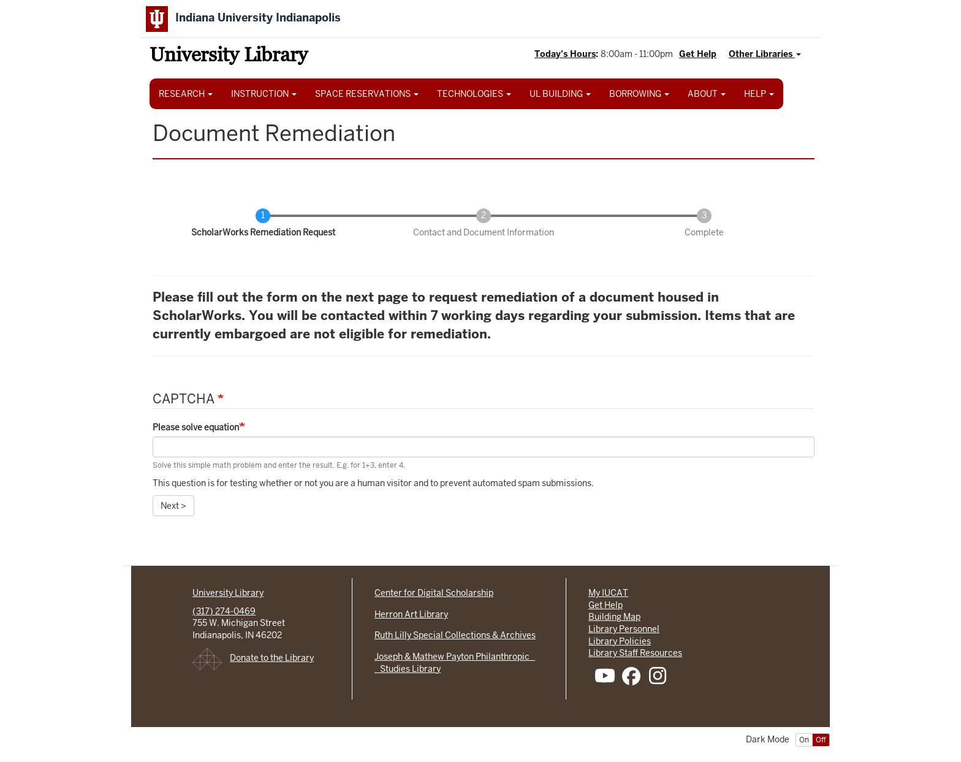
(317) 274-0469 (224, 611)
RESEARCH (186, 93)
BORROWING (639, 93)
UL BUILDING (560, 93)
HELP (759, 93)
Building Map (614, 616)
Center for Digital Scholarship (433, 592)
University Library (229, 57)
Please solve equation (196, 427)
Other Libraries (765, 53)
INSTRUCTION (264, 93)
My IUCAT (608, 592)
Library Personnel (623, 628)
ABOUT (707, 93)
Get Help (697, 53)
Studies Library (407, 668)
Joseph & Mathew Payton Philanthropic (454, 656)
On (804, 740)
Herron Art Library (411, 614)
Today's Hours (565, 53)
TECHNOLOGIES (474, 93)
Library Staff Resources (635, 652)
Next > (173, 505)
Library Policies (619, 641)
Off (821, 740)
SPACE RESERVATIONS (367, 93)
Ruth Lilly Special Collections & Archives (455, 635)
